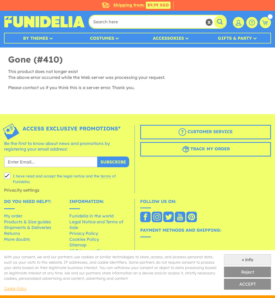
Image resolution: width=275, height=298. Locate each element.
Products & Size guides (27, 221)
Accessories (168, 38)
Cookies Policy (84, 239)
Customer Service (206, 132)
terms (105, 176)
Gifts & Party (235, 38)
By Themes (35, 38)
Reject (247, 272)
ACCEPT (247, 284)
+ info (247, 259)
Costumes (102, 38)
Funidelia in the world (91, 216)
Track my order (206, 149)
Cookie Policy (15, 288)
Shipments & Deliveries (27, 227)
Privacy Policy (83, 233)
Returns (12, 233)
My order (13, 216)
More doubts (17, 239)
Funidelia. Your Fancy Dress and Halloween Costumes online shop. (44, 21)
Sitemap (77, 245)
